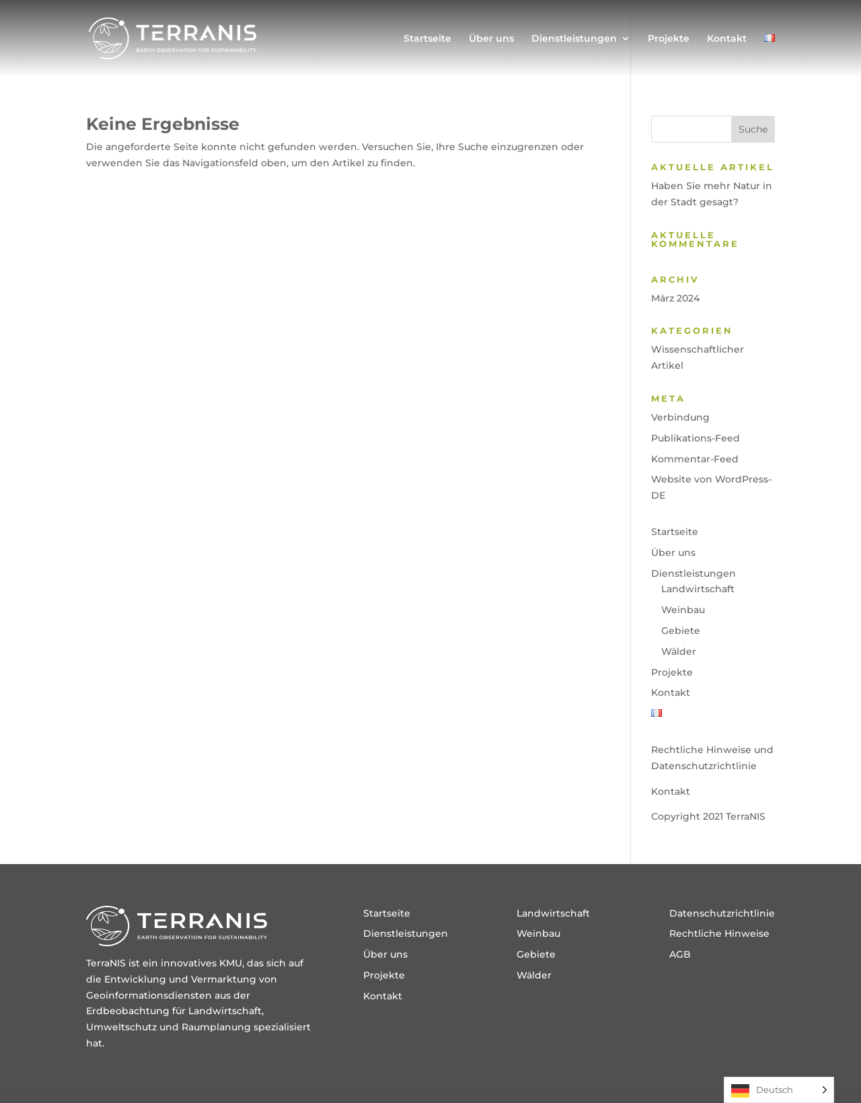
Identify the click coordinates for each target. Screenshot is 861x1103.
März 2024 (675, 298)
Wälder (678, 651)
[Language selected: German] (779, 1090)
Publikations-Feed (695, 438)
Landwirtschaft (698, 589)
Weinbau (683, 610)
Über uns (491, 39)
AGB (680, 954)
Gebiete (680, 631)
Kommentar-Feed (695, 459)
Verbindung (680, 417)
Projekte (668, 39)
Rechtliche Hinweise (719, 933)
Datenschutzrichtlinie (722, 913)
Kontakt (727, 39)
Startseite (427, 39)
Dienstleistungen (574, 39)
